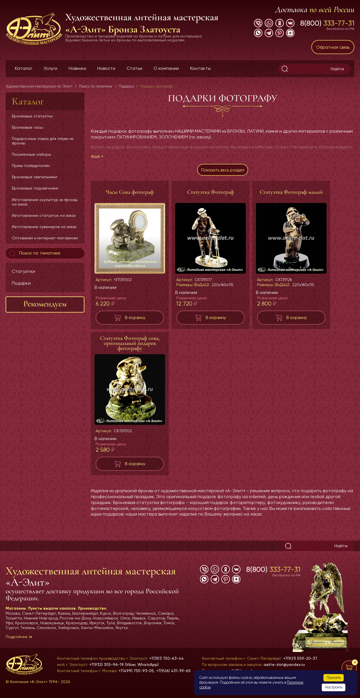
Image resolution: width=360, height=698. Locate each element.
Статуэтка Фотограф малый (291, 194)
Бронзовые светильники (34, 177)
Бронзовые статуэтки (32, 116)
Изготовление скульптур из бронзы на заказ (45, 201)
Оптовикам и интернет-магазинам (45, 238)
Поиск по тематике (34, 253)
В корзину (135, 319)
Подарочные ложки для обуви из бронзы (42, 140)
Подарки (21, 283)
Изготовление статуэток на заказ (43, 215)
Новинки (77, 68)
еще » (97, 156)
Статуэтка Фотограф (210, 194)
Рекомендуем (45, 303)
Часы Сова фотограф (130, 194)
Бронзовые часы (27, 127)
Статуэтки (23, 271)
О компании (166, 68)
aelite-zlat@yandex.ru (284, 664)
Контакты (200, 68)
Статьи (134, 68)
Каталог (23, 68)
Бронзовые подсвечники (35, 188)
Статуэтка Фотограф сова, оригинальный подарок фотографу (129, 345)
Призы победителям (31, 165)
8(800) (327, 23)
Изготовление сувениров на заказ (44, 226)
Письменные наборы (31, 154)
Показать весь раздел (222, 171)
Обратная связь (333, 47)
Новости (106, 68)
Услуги (50, 68)
